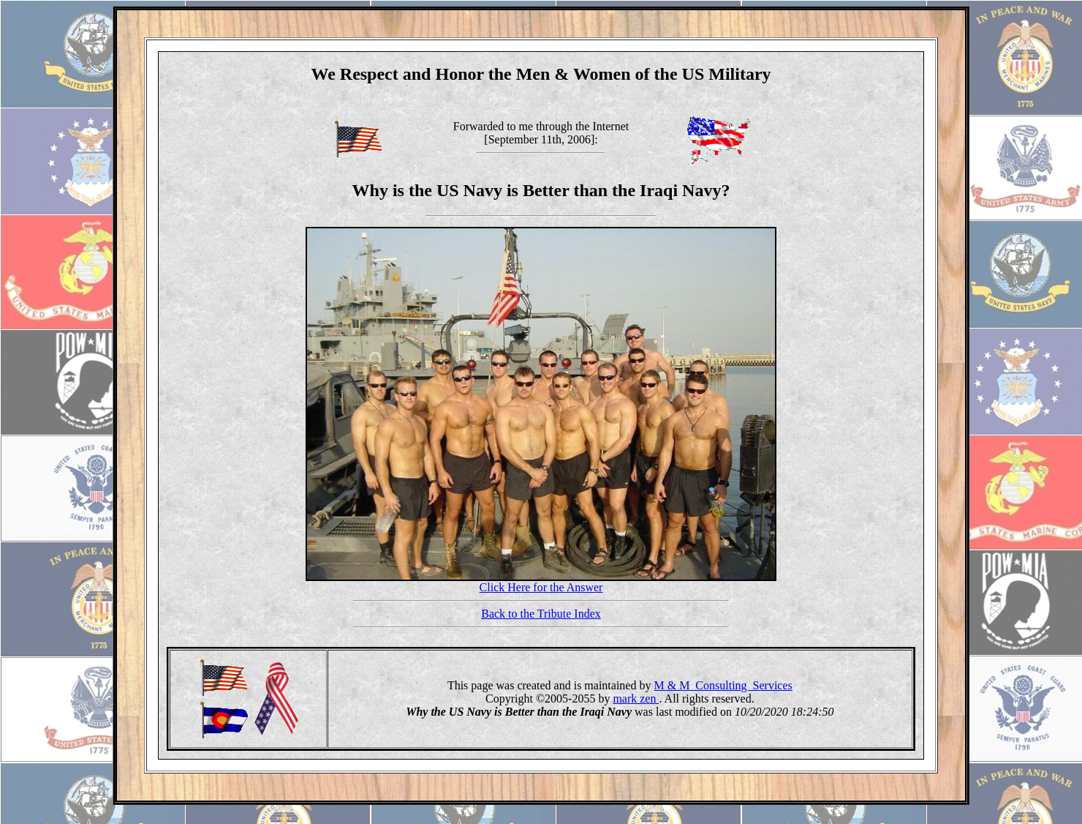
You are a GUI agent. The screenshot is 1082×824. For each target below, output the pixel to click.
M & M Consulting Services (723, 685)
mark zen (636, 698)
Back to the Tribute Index (541, 613)
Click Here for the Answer (541, 587)
